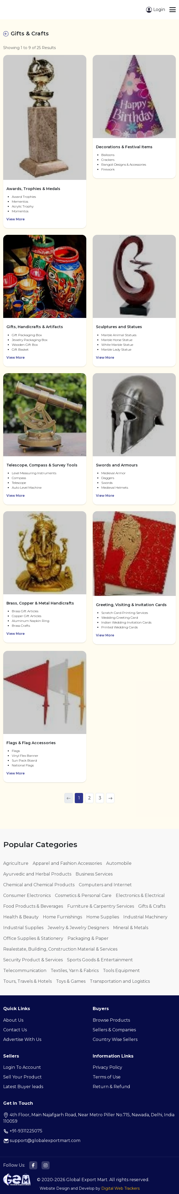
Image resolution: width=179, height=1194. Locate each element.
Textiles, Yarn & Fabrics (75, 970)
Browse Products (111, 1020)
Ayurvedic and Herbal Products (37, 874)
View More (15, 219)
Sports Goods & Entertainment (100, 959)
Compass (19, 478)
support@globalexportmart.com (41, 1140)
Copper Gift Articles (26, 616)
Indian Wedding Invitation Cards (126, 622)
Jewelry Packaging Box (29, 340)
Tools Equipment (121, 970)
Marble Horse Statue (116, 340)
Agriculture (15, 863)
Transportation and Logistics (120, 981)
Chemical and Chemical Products (38, 884)
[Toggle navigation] (172, 9)
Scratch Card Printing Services (124, 613)
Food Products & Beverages (33, 906)
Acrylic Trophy (22, 206)
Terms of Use (107, 1077)
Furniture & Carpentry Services (100, 906)
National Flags (23, 765)
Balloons (107, 155)
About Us (13, 1020)
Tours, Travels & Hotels (27, 981)
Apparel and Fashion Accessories (67, 863)
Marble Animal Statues (118, 335)
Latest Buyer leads (23, 1086)
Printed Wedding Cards (119, 627)
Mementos (20, 201)
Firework (108, 169)
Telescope (19, 483)
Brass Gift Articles (25, 611)
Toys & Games (70, 981)
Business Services (94, 874)
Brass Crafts (21, 626)
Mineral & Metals (130, 927)
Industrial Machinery (145, 916)
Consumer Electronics (27, 895)
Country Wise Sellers (115, 1039)
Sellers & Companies (114, 1029)
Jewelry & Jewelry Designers (78, 927)
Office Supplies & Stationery (33, 938)
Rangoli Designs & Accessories (123, 164)
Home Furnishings (62, 916)
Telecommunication (24, 970)
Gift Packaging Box (27, 335)
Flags (16, 751)
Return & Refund (111, 1086)
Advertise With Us (22, 1039)
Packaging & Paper (88, 938)
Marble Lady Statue (116, 349)
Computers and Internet (105, 884)
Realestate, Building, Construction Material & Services (60, 949)
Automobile (119, 863)
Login (155, 10)
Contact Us (15, 1029)
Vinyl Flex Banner (25, 756)
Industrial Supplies (23, 927)
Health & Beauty (21, 916)
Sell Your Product (22, 1077)
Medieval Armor (113, 473)
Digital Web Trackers (120, 1188)
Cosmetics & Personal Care (83, 895)
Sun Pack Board (24, 760)
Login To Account (22, 1067)
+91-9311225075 (22, 1130)
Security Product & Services (33, 959)
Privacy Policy (107, 1067)
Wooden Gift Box (25, 345)
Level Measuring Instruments (34, 473)
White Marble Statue (117, 345)
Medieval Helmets (114, 487)
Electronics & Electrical (140, 895)
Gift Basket (20, 349)
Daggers (107, 478)
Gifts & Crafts (151, 906)
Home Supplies (102, 916)
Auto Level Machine (27, 487)
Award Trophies (24, 197)
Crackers (107, 160)
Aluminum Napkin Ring (30, 621)
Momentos (20, 211)
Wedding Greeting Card (119, 617)
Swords (107, 483)
